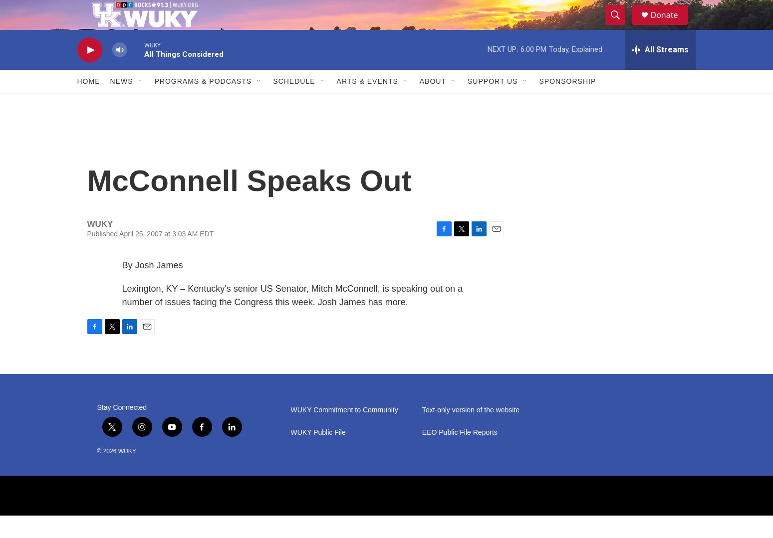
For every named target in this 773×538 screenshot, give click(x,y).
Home (88, 104)
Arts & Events (367, 104)
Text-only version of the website (470, 432)
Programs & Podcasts (203, 104)
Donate (670, 26)
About (433, 104)
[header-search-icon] (620, 26)
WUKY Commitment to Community (344, 432)
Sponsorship (567, 104)
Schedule (294, 104)
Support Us (493, 104)
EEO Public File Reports (460, 455)
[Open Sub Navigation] (141, 104)
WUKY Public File (318, 455)
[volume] (119, 72)
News (121, 104)
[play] (90, 72)
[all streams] (660, 72)
